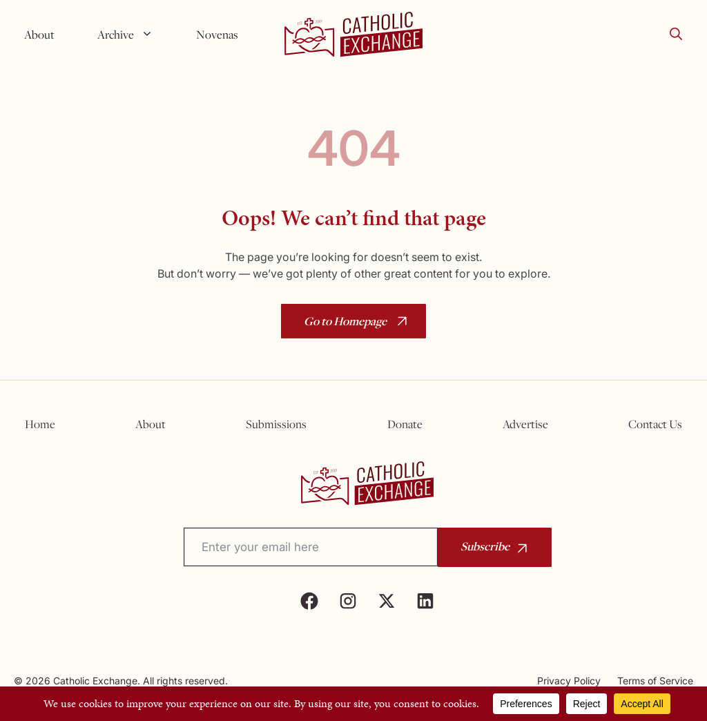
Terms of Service (655, 680)
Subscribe (485, 546)
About (39, 34)
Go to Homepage (345, 321)
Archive (130, 34)
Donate (405, 424)
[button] (676, 34)
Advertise (525, 424)
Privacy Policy (569, 680)
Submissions (276, 424)
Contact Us (655, 424)
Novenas (217, 34)
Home (40, 424)
